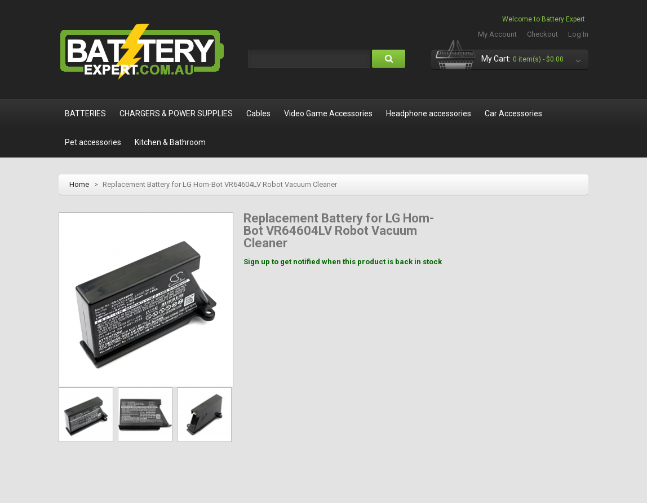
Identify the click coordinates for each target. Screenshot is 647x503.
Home (79, 184)
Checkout (542, 34)
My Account (497, 34)
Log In (578, 34)
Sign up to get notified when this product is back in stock (342, 261)
